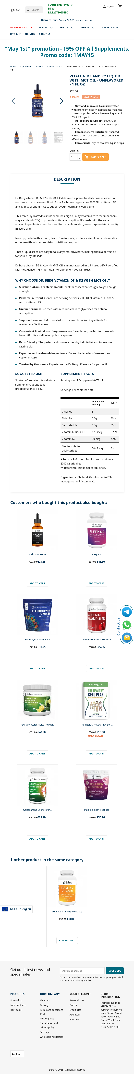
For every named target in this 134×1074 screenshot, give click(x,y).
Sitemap (44, 1032)
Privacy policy (47, 1018)
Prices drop (16, 1000)
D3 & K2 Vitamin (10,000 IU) (67, 911)
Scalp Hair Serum (37, 554)
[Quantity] (73, 157)
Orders (73, 1005)
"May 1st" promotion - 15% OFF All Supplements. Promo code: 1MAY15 (67, 51)
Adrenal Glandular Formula (97, 639)
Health (68, 28)
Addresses (75, 1014)
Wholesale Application (51, 1036)
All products (22, 28)
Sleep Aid (96, 554)
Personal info (77, 1000)
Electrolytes (109, 27)
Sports (88, 28)
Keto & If (15, 34)
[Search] (34, 9)
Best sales (16, 1009)
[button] (61, 101)
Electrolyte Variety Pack (37, 639)
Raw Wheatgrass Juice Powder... (37, 724)
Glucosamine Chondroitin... (37, 809)
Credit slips (75, 1009)
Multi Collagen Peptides (96, 809)
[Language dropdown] (17, 1053)
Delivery (29, 34)
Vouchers (74, 1019)
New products (17, 1005)
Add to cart (95, 157)
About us (44, 34)
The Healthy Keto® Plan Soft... (96, 724)
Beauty (47, 28)
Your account (80, 994)
